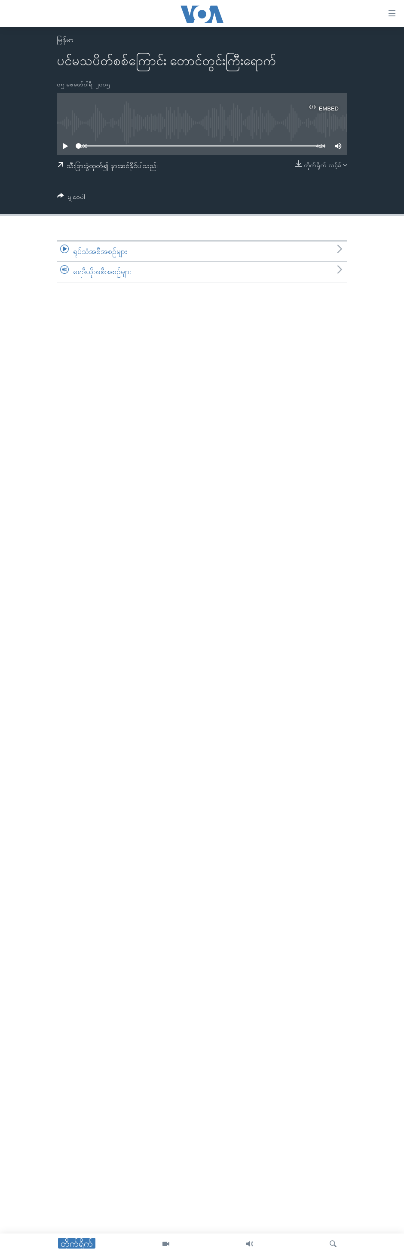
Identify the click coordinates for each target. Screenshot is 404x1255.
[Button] (71, 198)
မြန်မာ (65, 39)
